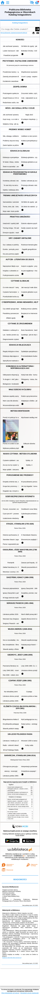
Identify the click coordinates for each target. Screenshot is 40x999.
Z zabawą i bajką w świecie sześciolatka (17, 813)
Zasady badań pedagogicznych (15, 787)
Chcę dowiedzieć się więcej (10, 993)
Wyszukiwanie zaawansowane (11, 33)
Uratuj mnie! (10, 818)
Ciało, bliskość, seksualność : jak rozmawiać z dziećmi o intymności (24, 802)
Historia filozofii (11, 790)
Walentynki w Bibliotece (11, 910)
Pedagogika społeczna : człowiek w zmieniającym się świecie (22, 788)
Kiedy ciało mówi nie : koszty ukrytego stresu (18, 806)
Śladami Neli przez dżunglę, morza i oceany (18, 817)
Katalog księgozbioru (20, 23)
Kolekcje (24, 33)
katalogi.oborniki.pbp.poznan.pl (11, 957)
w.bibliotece (19, 856)
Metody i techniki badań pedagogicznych (17, 794)
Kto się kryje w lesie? (13, 811)
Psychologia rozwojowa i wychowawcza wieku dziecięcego (22, 792)
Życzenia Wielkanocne (10, 887)
